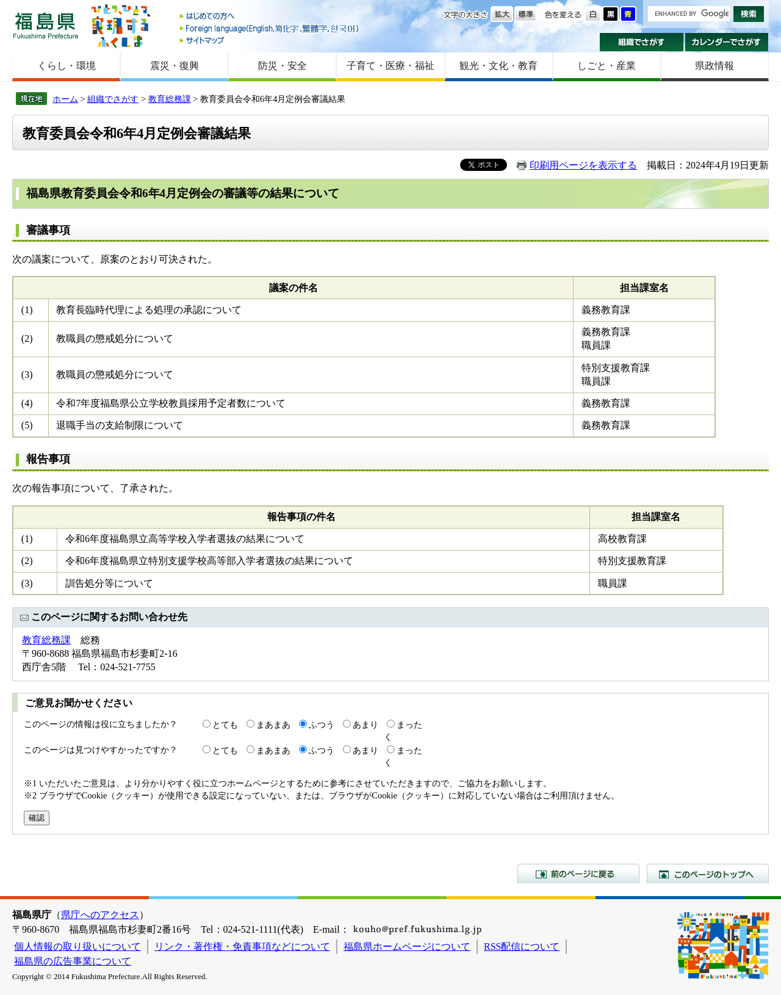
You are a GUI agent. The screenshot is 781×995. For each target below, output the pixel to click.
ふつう (321, 724)
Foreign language (270, 28)
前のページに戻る (578, 873)
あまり (365, 724)
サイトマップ (270, 40)
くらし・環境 (66, 65)
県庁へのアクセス (100, 915)
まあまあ (273, 724)
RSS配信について (522, 946)
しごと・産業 (606, 65)
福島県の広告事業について (72, 961)
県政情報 (714, 65)
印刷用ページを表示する (583, 165)
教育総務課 (169, 99)
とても (225, 724)
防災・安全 (282, 65)
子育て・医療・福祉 (390, 65)
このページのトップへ (708, 873)
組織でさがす (641, 42)
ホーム (65, 99)
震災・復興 (174, 65)
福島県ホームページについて (407, 946)
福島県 (45, 25)
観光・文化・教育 (498, 65)
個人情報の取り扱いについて (77, 946)
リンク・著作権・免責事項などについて (242, 946)
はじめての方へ (270, 17)
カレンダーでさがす (727, 42)
